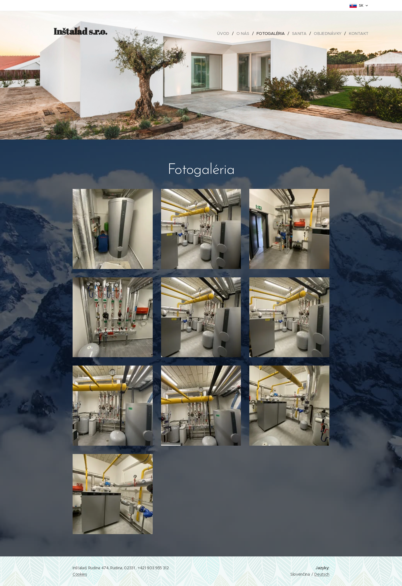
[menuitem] (226, 33)
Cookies (80, 574)
